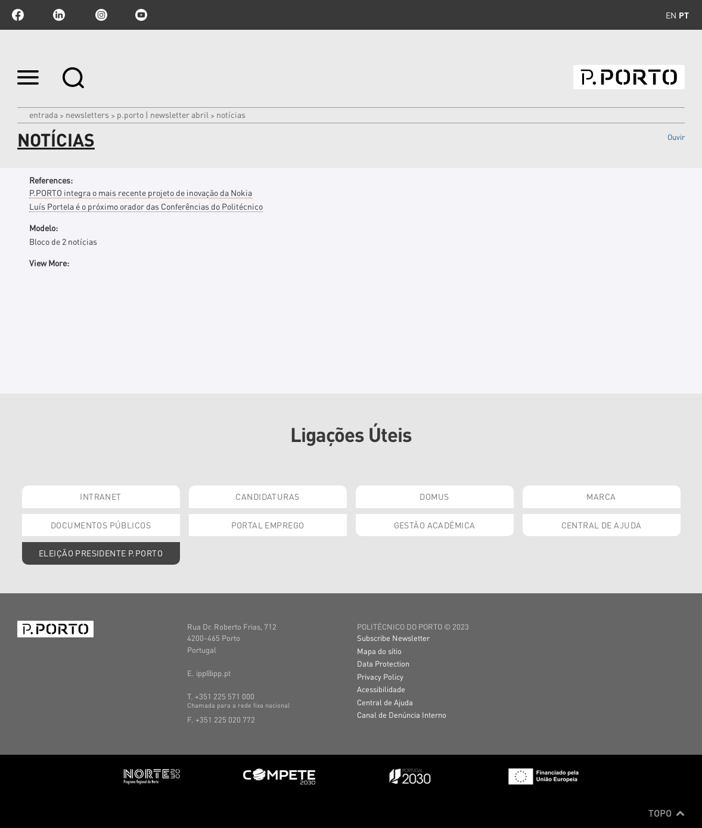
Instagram (100, 15)
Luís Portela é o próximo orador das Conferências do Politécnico (146, 206)
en (671, 15)
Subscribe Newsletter (393, 638)
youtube (141, 15)
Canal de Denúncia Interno (401, 714)
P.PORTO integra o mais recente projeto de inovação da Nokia (140, 192)
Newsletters (87, 114)
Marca (601, 496)
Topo (666, 813)
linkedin (59, 15)
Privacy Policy (380, 676)
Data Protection (383, 663)
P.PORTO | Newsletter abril (163, 114)
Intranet (100, 496)
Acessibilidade (381, 689)
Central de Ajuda (601, 524)
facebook (18, 15)
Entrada (43, 114)
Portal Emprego (268, 524)
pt (684, 15)
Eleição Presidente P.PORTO (101, 552)
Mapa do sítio (379, 651)
